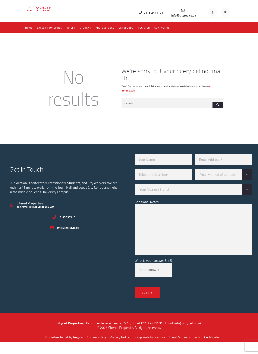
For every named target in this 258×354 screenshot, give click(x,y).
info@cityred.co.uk (188, 323)
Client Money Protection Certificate (194, 337)
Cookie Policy (96, 337)
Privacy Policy (120, 337)
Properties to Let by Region (64, 337)
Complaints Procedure (149, 337)
